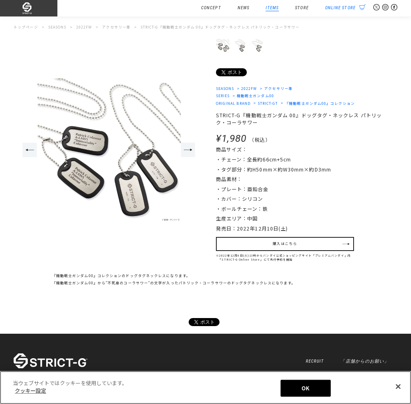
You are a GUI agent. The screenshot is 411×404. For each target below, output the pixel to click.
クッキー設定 (30, 390)
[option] (109, 150)
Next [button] (188, 150)
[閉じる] (398, 386)
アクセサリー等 (278, 88)
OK (305, 388)
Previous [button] (29, 150)
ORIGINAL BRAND (233, 103)
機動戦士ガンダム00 (255, 95)
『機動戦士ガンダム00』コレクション (320, 103)
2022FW (249, 88)
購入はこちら (285, 243)
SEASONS (225, 88)
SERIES (223, 95)
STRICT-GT (268, 103)
